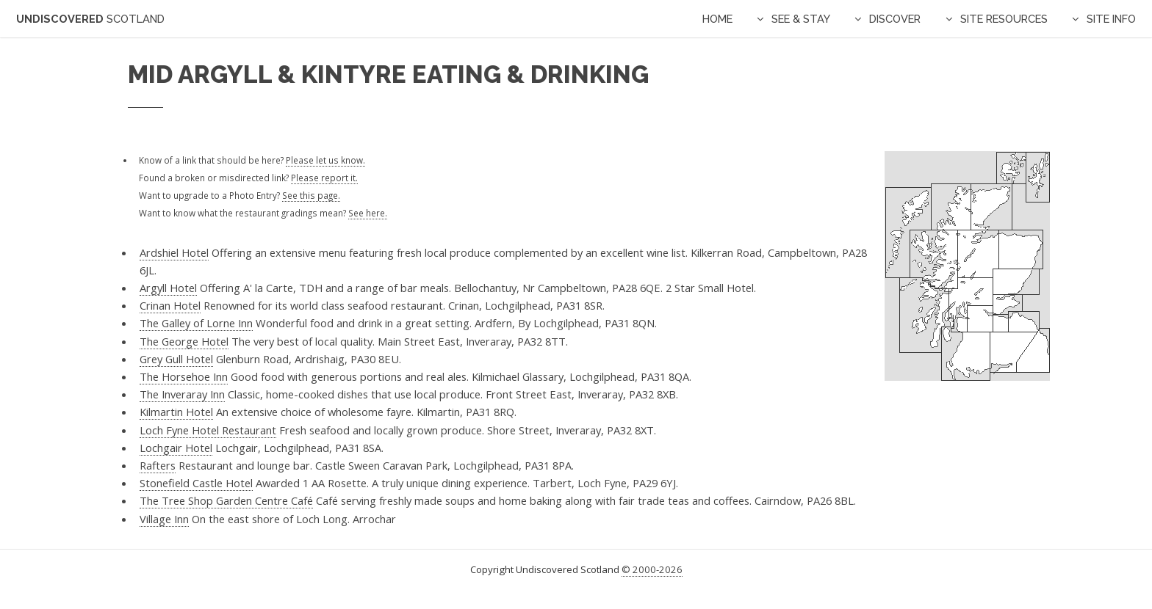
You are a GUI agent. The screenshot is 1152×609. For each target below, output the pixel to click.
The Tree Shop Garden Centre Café (226, 500)
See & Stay (800, 18)
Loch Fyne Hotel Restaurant (208, 430)
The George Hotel (184, 341)
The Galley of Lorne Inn (196, 323)
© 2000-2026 (652, 569)
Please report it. (324, 177)
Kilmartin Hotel (176, 411)
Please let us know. (325, 160)
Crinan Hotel (170, 305)
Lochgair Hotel (176, 447)
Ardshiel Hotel (174, 252)
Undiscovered (90, 18)
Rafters (158, 465)
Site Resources (1004, 18)
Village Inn (164, 518)
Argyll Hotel (168, 287)
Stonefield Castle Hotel (196, 482)
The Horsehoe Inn (184, 376)
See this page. (311, 195)
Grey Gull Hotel (176, 358)
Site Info (1111, 18)
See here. (367, 213)
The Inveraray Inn (182, 394)
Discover (895, 18)
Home (717, 18)
